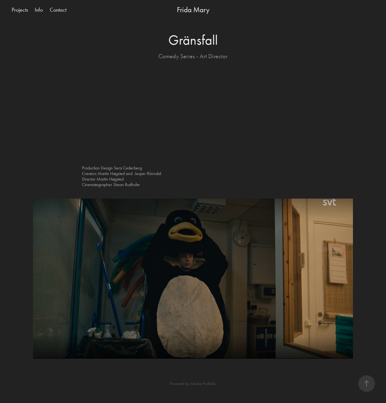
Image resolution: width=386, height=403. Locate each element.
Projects (20, 9)
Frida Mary (193, 9)
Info (39, 9)
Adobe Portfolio (203, 383)
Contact (58, 9)
